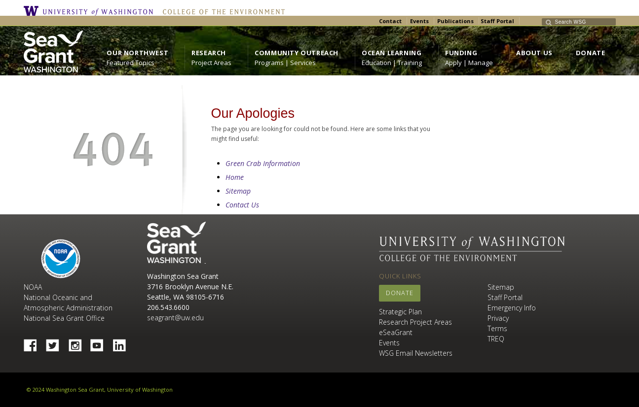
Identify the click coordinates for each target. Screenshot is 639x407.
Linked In (123, 342)
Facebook (34, 342)
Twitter (56, 342)
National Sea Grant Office (64, 318)
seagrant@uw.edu (175, 317)
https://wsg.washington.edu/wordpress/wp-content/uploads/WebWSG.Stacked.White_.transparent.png (53, 51)
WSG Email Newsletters (415, 353)
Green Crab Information (263, 163)
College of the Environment (221, 11)
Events (419, 21)
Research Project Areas (415, 322)
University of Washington (91, 11)
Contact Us (242, 204)
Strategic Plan (400, 311)
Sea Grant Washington (176, 243)
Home (235, 177)
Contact (390, 21)
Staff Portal (497, 21)
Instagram (78, 342)
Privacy (498, 318)
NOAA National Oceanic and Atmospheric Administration (68, 297)
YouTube (100, 342)
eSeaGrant (396, 332)
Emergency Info (512, 307)
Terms (497, 328)
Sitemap (238, 191)
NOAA (60, 258)
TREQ (496, 338)
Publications (455, 21)
